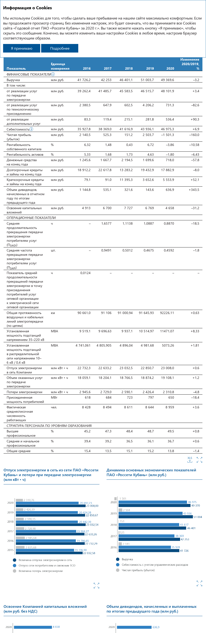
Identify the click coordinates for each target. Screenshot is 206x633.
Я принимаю (21, 48)
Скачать (189, 460)
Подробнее (59, 48)
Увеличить (199, 460)
